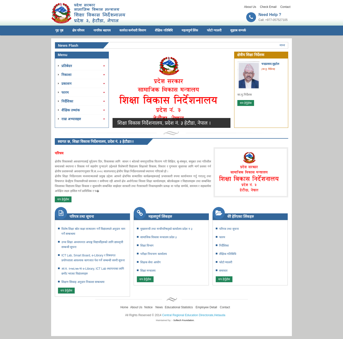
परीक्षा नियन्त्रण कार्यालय (153, 254)
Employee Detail (206, 307)
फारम (65, 92)
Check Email (268, 7)
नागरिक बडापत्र (102, 30)
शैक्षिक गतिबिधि (164, 30)
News (159, 307)
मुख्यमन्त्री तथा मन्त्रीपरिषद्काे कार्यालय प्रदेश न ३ (166, 229)
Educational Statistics (179, 307)
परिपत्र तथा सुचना (229, 229)
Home (124, 307)
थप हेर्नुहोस (246, 103)
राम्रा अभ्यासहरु (71, 119)
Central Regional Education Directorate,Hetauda (193, 315)
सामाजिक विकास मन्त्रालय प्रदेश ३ (158, 237)
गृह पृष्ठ (59, 30)
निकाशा (66, 75)
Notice (148, 307)
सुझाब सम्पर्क (238, 30)
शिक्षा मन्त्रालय (148, 270)
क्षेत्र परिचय (78, 30)
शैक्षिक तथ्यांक (70, 110)
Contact (285, 7)
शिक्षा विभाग (147, 245)
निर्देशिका (67, 101)
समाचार (223, 270)
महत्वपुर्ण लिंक (190, 30)
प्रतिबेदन (66, 66)
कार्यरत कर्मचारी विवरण (132, 30)
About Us (250, 7)
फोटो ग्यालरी (214, 30)
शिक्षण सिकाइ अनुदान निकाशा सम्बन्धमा (82, 282)
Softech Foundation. (184, 320)
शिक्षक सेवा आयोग (150, 262)
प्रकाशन (66, 84)
